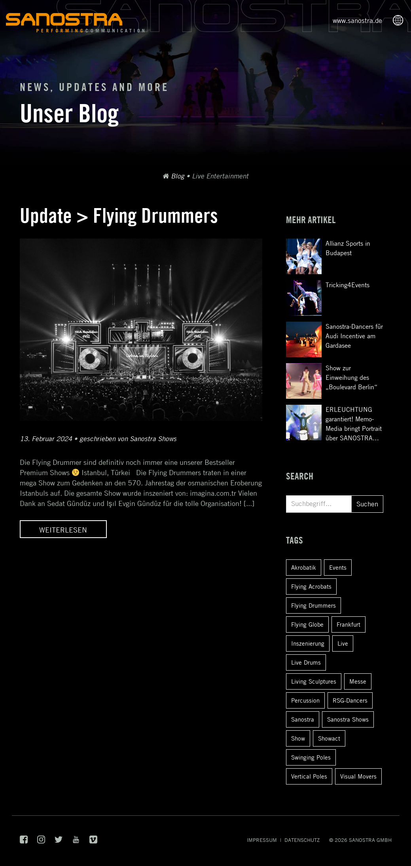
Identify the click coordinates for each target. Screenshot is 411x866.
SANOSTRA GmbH (370, 840)
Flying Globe (307, 624)
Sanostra (302, 719)
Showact (329, 738)
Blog (177, 176)
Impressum (262, 840)
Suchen (367, 504)
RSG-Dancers (350, 700)
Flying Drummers (313, 605)
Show (298, 738)
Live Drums (306, 662)
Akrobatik (303, 567)
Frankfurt (348, 624)
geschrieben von (128, 439)
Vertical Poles (309, 776)
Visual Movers (358, 776)
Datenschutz (302, 840)
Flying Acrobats (311, 586)
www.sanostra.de (357, 21)
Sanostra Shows (348, 719)
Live (342, 643)
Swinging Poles (311, 757)
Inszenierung (307, 643)
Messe (357, 681)
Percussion (305, 700)
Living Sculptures (313, 681)
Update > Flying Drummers (119, 215)
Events (338, 567)
